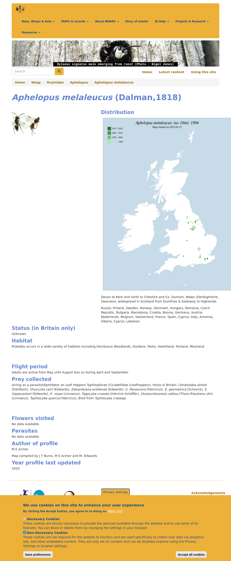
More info (115, 511)
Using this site (203, 72)
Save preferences (38, 555)
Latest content (171, 72)
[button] (27, 53)
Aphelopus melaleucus (114, 82)
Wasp (36, 82)
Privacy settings (115, 492)
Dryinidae (55, 82)
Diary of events (136, 21)
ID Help (162, 21)
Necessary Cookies (43, 519)
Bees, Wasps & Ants (38, 21)
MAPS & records (75, 21)
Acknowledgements (203, 493)
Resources (31, 32)
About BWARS (107, 21)
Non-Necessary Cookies (47, 533)
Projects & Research (192, 21)
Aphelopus (79, 82)
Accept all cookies (191, 555)
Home (147, 72)
